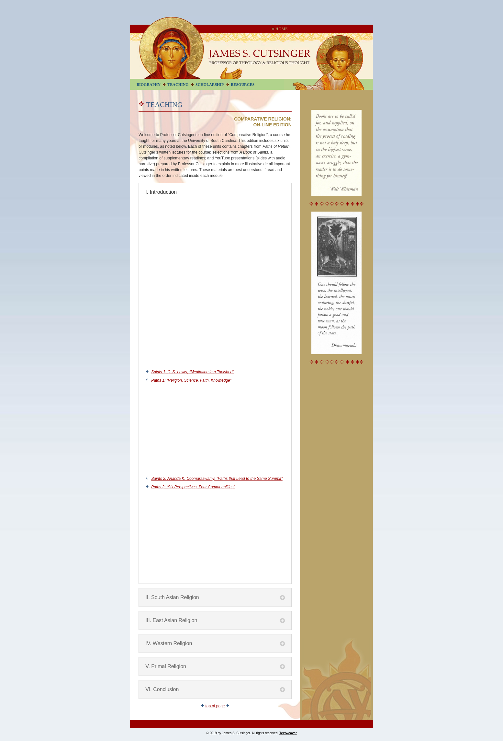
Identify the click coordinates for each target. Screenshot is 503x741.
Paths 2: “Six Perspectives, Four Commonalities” (193, 487)
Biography (149, 84)
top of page (215, 706)
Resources (242, 84)
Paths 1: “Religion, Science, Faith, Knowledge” (191, 380)
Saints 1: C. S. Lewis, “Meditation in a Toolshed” (192, 372)
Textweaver (288, 733)
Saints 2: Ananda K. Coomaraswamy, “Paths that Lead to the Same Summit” (217, 478)
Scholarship (210, 84)
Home (279, 29)
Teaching (177, 84)
